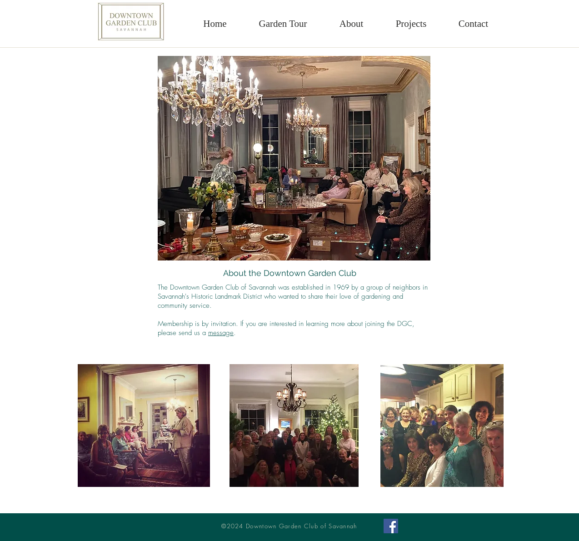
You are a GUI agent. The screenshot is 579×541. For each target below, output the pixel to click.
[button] (351, 23)
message (221, 332)
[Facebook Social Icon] (391, 526)
